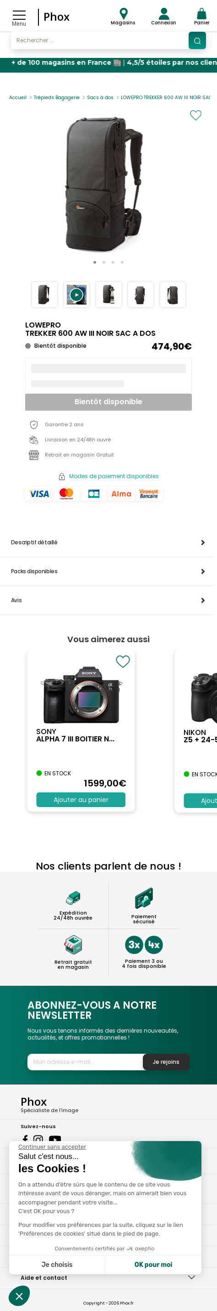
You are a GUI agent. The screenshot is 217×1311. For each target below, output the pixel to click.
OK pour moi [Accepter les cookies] (154, 1265)
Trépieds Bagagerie (57, 97)
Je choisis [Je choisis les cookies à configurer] (57, 1265)
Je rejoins (166, 1062)
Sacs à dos (100, 97)
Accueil (18, 97)
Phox (56, 16)
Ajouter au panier (81, 799)
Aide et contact (44, 1278)
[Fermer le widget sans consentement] (52, 1147)
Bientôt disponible (108, 401)
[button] (77, 295)
